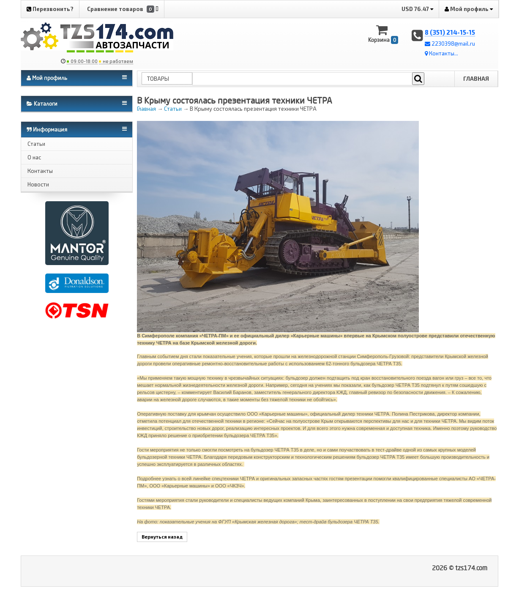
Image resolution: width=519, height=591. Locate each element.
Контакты (40, 170)
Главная (476, 78)
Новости (38, 184)
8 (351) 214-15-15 (450, 32)
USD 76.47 (417, 8)
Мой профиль (469, 8)
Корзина (383, 34)
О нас (34, 157)
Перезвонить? (50, 8)
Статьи (36, 143)
